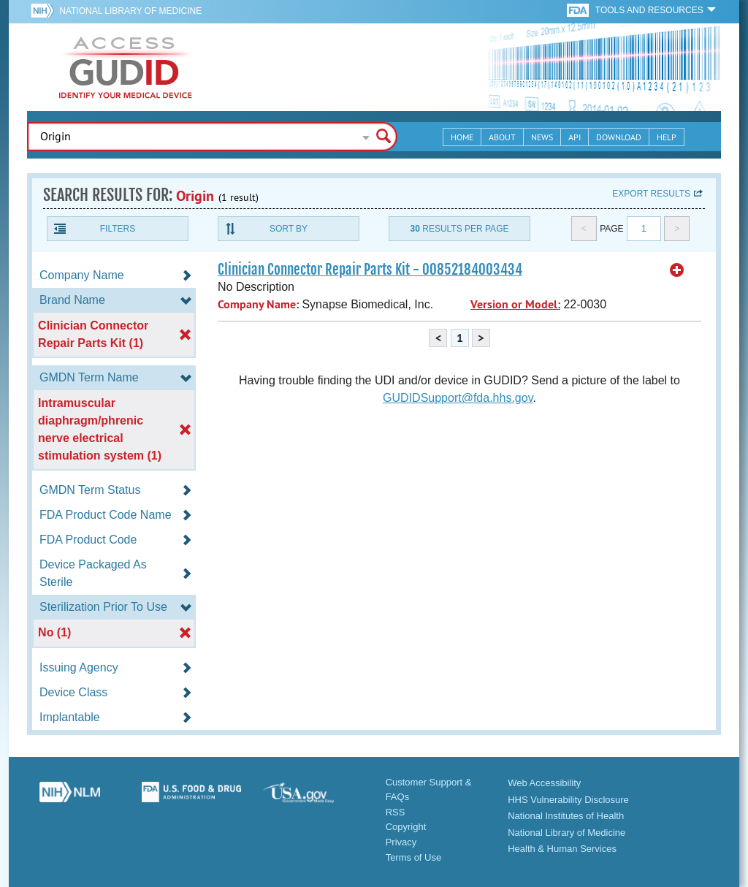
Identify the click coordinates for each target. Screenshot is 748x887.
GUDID (126, 67)
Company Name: (258, 304)
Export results (651, 194)
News (542, 137)
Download (618, 137)
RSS (395, 812)
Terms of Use (414, 857)
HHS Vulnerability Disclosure (568, 799)
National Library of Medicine (130, 11)
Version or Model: (515, 304)
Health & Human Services (562, 848)
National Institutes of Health (566, 815)
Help (666, 137)
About (502, 137)
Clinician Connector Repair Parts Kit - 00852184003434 (370, 269)
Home (462, 137)
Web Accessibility (544, 782)
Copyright (406, 826)
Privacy (401, 842)
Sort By (289, 229)
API (574, 137)
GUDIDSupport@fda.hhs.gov (458, 398)
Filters (117, 229)
